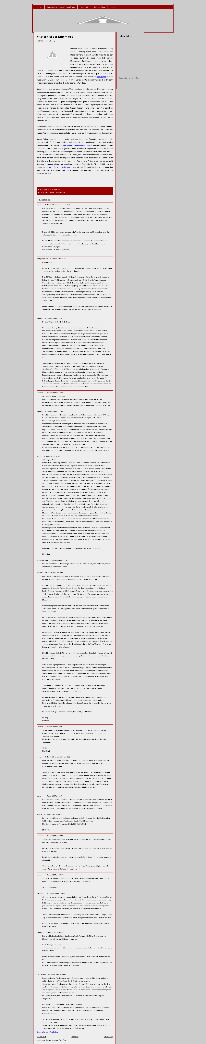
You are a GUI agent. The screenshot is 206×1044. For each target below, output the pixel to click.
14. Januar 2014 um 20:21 (53, 875)
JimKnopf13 (41, 893)
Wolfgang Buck (42, 259)
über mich (84, 7)
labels (113, 7)
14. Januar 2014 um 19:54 (53, 814)
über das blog (99, 7)
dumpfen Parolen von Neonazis (59, 167)
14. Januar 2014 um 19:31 (53, 796)
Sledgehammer (42, 560)
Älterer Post (108, 1037)
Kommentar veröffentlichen (47, 1032)
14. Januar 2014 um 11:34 (53, 318)
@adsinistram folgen (126, 78)
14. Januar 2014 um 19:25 (53, 727)
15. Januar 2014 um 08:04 (54, 932)
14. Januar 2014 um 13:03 (53, 411)
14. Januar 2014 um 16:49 (52, 456)
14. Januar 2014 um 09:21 (61, 205)
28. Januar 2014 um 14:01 (57, 974)
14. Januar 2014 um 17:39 (58, 560)
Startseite (75, 1037)
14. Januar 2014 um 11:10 (58, 259)
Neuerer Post (41, 1037)
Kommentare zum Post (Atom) (56, 1040)
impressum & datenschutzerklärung (61, 7)
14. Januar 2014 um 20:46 (56, 893)
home (39, 7)
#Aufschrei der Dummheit (55, 36)
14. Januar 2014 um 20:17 (53, 836)
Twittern (136, 78)
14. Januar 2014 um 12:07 (53, 393)
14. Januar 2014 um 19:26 (61, 757)
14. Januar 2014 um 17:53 (54, 573)
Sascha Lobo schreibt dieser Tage (76, 145)
